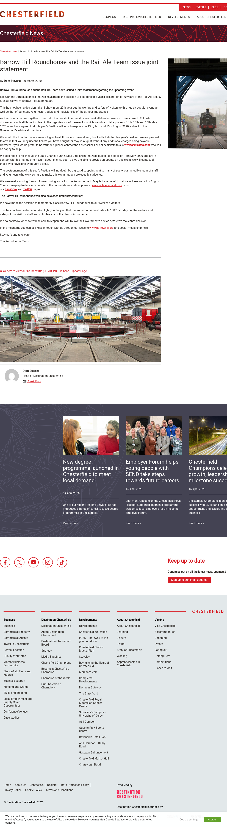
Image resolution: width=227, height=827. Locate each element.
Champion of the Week (55, 678)
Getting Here (162, 656)
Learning (122, 632)
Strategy (46, 650)
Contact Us (36, 785)
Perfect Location (14, 650)
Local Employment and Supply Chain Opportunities (18, 702)
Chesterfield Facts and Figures (17, 673)
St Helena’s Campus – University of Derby (93, 714)
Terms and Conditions (59, 790)
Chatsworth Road (90, 764)
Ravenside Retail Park (92, 737)
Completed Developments (88, 679)
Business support (14, 680)
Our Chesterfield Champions (51, 685)
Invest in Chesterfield (16, 644)
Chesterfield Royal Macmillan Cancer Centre (90, 703)
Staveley (84, 656)
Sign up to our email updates (189, 579)
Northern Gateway (90, 687)
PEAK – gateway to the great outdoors (93, 639)
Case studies (12, 717)
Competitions (163, 662)
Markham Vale (88, 672)
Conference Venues (16, 711)
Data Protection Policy (75, 785)
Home (7, 785)
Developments (179, 17)
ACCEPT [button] (212, 819)
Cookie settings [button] (188, 819)
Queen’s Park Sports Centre (91, 729)
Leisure (121, 638)
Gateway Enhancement (93, 752)
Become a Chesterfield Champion (55, 670)
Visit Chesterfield (165, 626)
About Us (20, 785)
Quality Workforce (15, 656)
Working (122, 656)
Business (109, 17)
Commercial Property (17, 632)
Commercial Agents (16, 638)
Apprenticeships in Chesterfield (128, 663)
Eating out (161, 650)
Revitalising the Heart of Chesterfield (94, 664)
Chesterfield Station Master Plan (91, 649)
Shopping (161, 638)
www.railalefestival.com (107, 185)
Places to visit (163, 668)
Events (201, 7)
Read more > (133, 523)
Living (120, 644)
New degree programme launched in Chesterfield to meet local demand (91, 471)
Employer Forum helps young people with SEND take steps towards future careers (152, 471)
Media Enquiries (51, 656)
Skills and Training (15, 692)
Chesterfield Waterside (93, 632)
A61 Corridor (87, 721)
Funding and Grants (16, 686)
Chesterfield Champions (56, 662)
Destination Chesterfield (32, 14)
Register (52, 785)
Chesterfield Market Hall (94, 758)
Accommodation (165, 632)
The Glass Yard (88, 693)
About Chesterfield (128, 626)
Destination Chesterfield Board (56, 643)
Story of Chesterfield (129, 650)
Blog (214, 7)
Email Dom (34, 381)
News (187, 7)
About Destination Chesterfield (52, 633)
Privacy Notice (12, 790)
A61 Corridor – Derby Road (92, 744)
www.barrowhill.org (101, 227)
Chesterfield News (8, 51)
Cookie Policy (33, 790)
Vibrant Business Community (14, 663)
